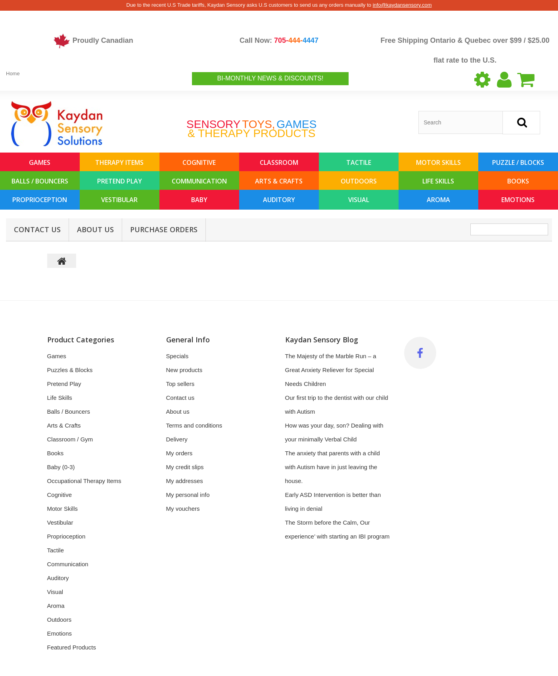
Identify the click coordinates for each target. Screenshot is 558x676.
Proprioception (39, 199)
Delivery (177, 439)
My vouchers (183, 508)
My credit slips (185, 467)
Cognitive (199, 162)
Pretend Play (119, 181)
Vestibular (119, 199)
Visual (358, 199)
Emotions (518, 199)
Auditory (279, 199)
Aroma (438, 199)
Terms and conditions (194, 425)
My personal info (188, 494)
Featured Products (71, 647)
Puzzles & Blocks (70, 370)
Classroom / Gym (70, 439)
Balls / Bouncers (40, 181)
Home (13, 73)
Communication (199, 181)
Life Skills (438, 181)
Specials (177, 356)
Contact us (180, 397)
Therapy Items (119, 162)
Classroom (279, 162)
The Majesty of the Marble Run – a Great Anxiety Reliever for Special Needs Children (330, 370)
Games (39, 162)
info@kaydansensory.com (402, 5)
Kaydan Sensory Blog (321, 339)
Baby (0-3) (61, 467)
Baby (199, 199)
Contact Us (37, 229)
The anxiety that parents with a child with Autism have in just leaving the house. (332, 467)
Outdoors (359, 181)
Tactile (358, 162)
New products (184, 370)
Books (518, 181)
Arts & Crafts (279, 181)
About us (95, 229)
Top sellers (180, 383)
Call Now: (279, 40)
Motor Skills (438, 162)
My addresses (184, 480)
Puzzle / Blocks (518, 162)
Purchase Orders (164, 229)
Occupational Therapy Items (84, 480)
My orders (179, 453)
